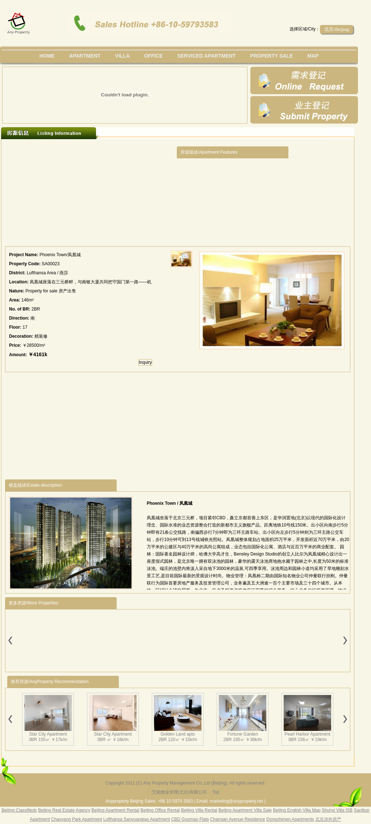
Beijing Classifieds (19, 810)
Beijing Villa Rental (199, 810)
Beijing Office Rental (160, 810)
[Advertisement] (91, 194)
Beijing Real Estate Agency (64, 810)
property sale (271, 56)
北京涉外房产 (328, 819)
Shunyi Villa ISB (337, 810)
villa (122, 56)
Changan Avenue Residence (237, 819)
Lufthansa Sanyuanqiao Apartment (136, 819)
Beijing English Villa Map (296, 810)
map (312, 56)
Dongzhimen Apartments (290, 819)
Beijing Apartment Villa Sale (245, 810)
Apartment (85, 56)
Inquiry (145, 362)
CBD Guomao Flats (190, 819)
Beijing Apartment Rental (115, 810)
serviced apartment (206, 56)
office (153, 56)
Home (47, 56)
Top (215, 792)
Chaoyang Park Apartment (76, 819)
